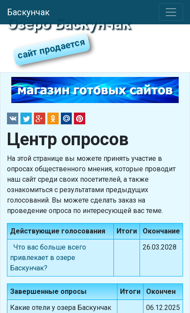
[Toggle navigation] (171, 12)
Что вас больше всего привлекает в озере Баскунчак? (48, 257)
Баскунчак (28, 12)
